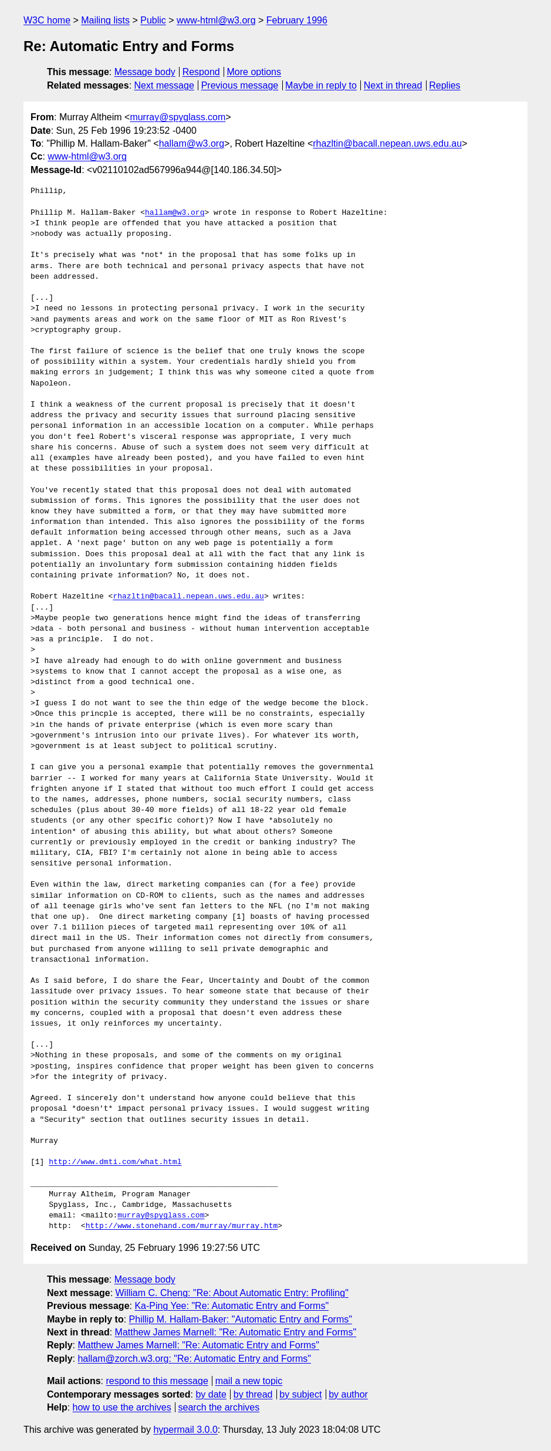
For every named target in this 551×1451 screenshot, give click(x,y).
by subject (300, 1394)
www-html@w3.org (216, 20)
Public (153, 20)
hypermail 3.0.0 (185, 1430)
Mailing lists (105, 20)
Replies (444, 85)
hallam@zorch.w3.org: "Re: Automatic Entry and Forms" (194, 1359)
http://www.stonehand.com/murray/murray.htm (182, 1226)
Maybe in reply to (321, 85)
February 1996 (296, 20)
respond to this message (157, 1381)
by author (348, 1394)
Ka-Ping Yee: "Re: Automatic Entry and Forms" (231, 1306)
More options (254, 72)
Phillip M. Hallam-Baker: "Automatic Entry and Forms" (240, 1319)
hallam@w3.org (191, 143)
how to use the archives (122, 1407)
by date (210, 1394)
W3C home (46, 20)
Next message (164, 85)
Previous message (240, 85)
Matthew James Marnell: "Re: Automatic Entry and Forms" (236, 1332)
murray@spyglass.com (177, 117)
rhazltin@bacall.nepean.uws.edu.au (387, 143)
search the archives (219, 1407)
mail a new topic (249, 1381)
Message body (144, 72)
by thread (253, 1394)
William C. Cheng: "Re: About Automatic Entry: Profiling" (232, 1293)
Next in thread (393, 85)
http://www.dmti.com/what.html (115, 1162)
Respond (201, 72)
